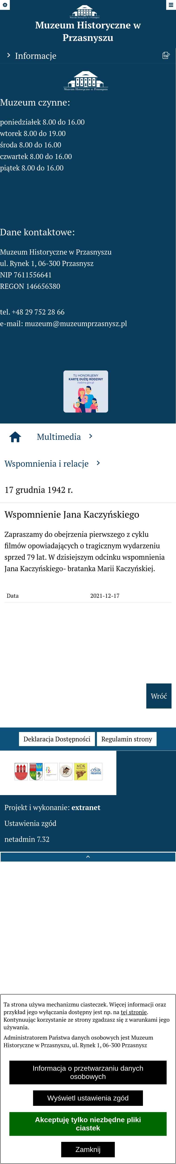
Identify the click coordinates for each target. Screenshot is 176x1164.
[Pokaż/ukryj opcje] (5, 5)
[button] (85, 88)
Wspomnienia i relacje (53, 463)
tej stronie (134, 1012)
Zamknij (88, 1149)
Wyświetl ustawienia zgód (88, 1098)
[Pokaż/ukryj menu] (171, 5)
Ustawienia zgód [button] (30, 823)
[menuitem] (57, 739)
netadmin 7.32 (27, 839)
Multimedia (66, 436)
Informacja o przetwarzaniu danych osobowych (88, 1072)
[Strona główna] (15, 436)
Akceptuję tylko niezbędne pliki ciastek (88, 1124)
